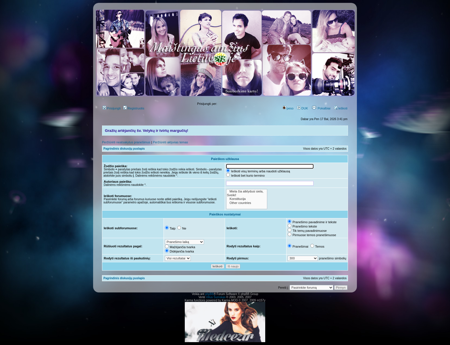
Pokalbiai (320, 108)
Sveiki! (246, 195)
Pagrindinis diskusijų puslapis (124, 148)
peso (288, 108)
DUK (302, 108)
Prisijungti (112, 108)
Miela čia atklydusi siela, (246, 191)
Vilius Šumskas (216, 297)
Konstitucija (246, 199)
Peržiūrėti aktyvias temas (170, 142)
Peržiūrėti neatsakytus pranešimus (126, 142)
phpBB (209, 294)
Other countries (246, 203)
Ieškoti (340, 108)
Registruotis (133, 108)
